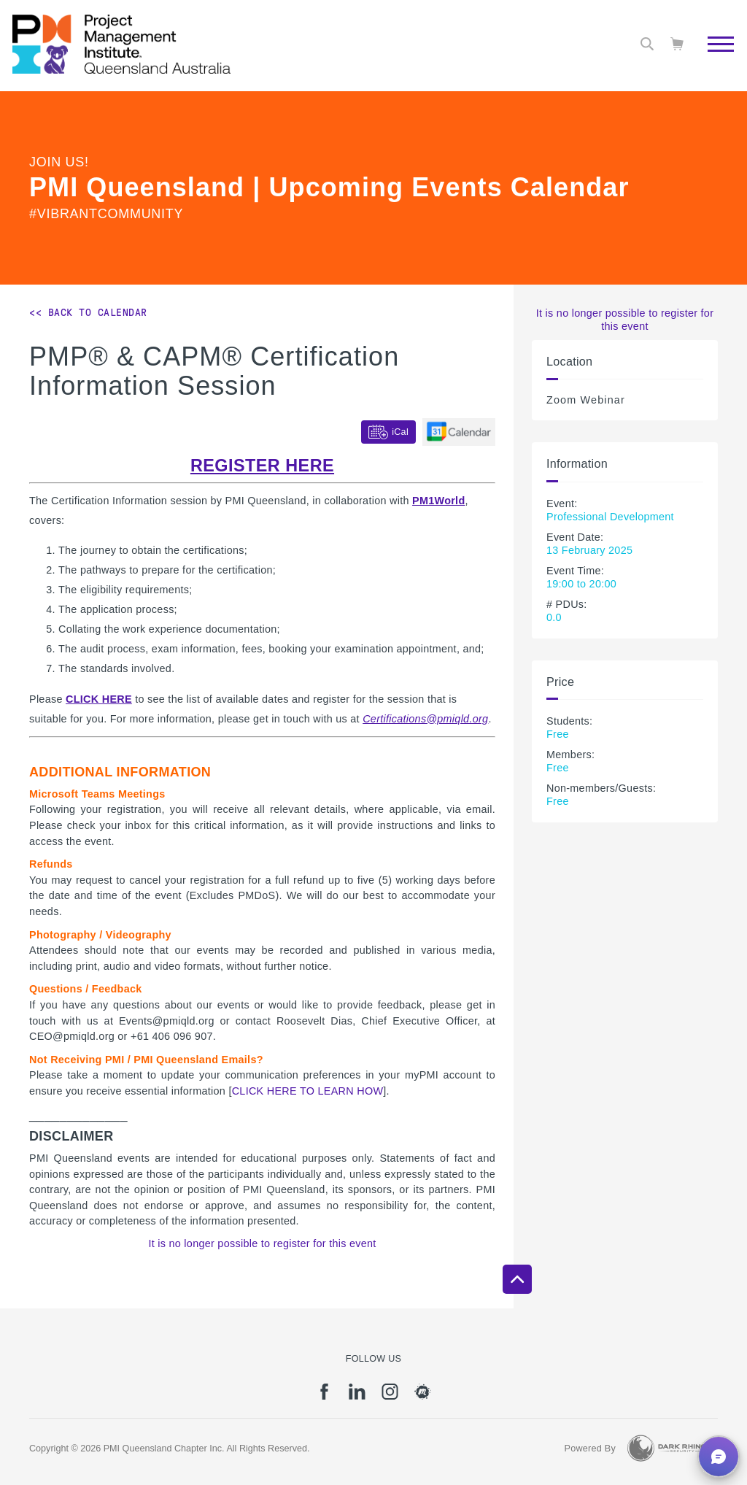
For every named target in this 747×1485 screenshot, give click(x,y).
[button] (718, 1456)
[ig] (390, 1397)
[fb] (324, 1397)
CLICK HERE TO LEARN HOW (308, 1091)
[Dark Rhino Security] (666, 1448)
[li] (357, 1397)
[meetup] (423, 1397)
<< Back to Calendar (88, 312)
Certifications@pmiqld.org (425, 719)
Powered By (590, 1448)
